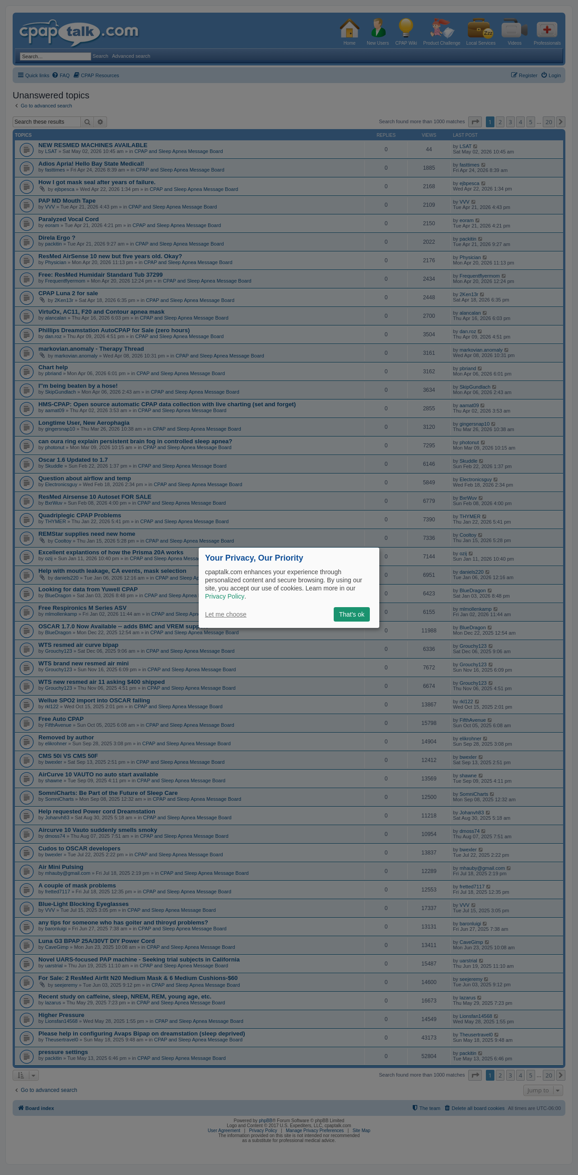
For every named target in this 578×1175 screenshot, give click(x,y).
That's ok (351, 614)
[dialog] (289, 587)
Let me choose (226, 614)
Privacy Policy (224, 596)
